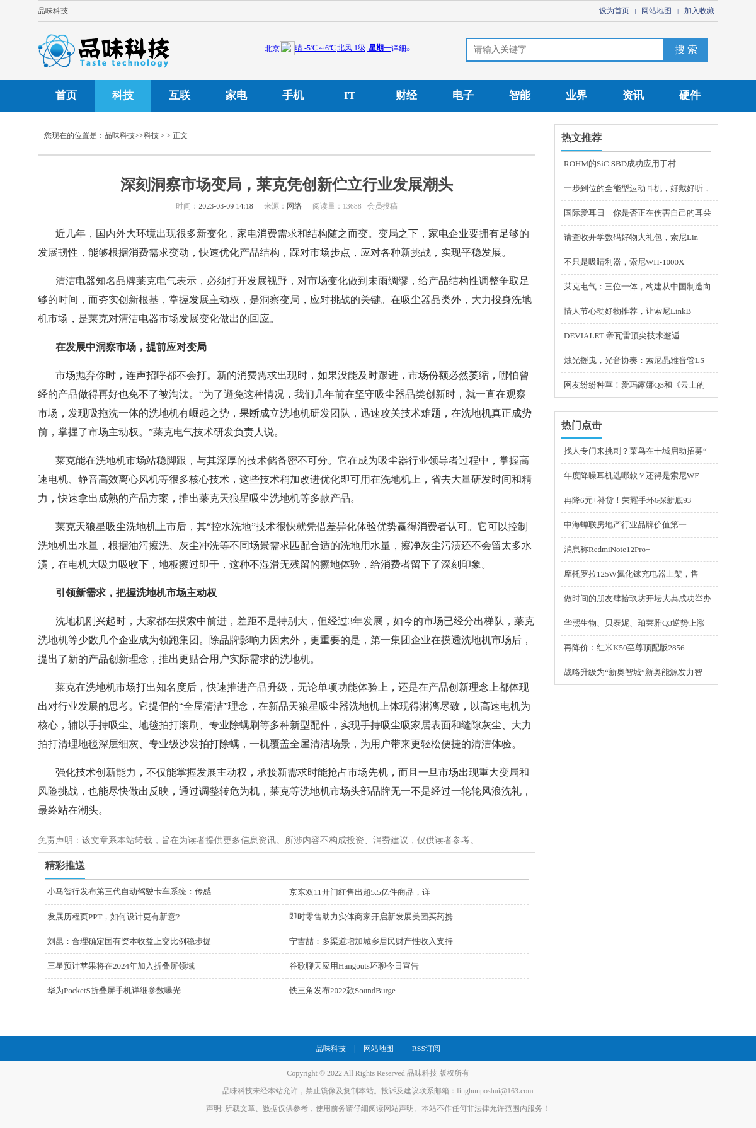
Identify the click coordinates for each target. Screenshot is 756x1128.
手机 (293, 95)
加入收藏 (699, 10)
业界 (576, 95)
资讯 (633, 95)
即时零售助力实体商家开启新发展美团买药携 (371, 916)
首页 (66, 95)
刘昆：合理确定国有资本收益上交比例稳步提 (129, 941)
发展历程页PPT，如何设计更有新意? (113, 916)
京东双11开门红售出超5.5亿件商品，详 (359, 892)
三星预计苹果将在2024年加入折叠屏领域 (121, 965)
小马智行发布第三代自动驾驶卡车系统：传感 (129, 891)
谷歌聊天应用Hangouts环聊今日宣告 (354, 965)
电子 (463, 95)
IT (349, 95)
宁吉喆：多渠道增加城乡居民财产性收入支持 (371, 941)
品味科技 (53, 10)
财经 (406, 95)
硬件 (690, 95)
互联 (179, 95)
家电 (236, 95)
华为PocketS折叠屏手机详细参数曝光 (114, 990)
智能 (519, 95)
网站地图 (656, 10)
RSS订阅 (426, 1048)
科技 (123, 95)
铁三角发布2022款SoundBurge (342, 990)
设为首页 (614, 10)
